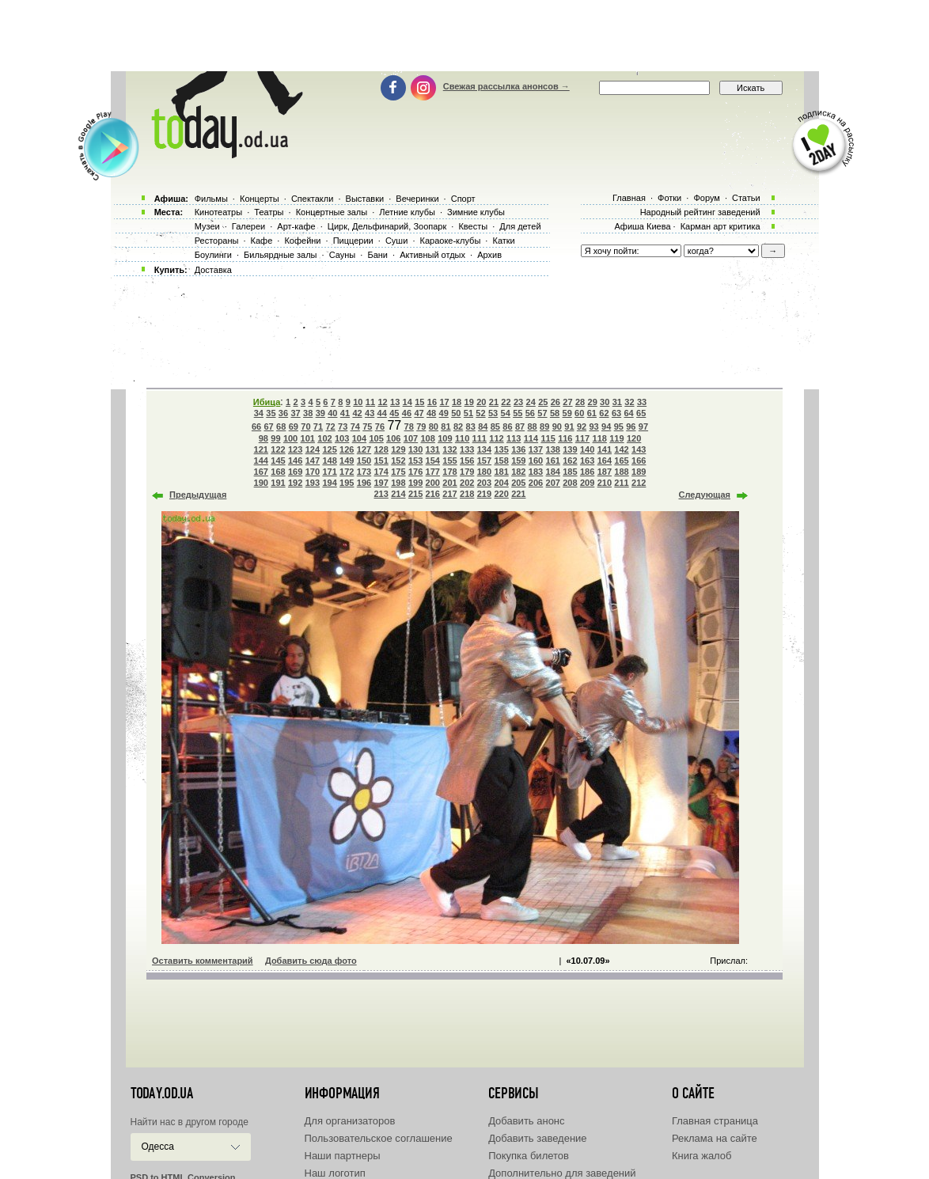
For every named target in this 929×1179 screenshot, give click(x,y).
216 (433, 494)
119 (616, 438)
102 (324, 438)
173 (364, 471)
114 (531, 438)
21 (494, 402)
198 (398, 482)
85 (495, 426)
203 (484, 482)
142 (621, 449)
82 (458, 426)
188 (621, 471)
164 (604, 460)
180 (484, 471)
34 (259, 413)
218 (467, 494)
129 (398, 449)
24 (531, 402)
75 (367, 426)
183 (536, 471)
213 (381, 494)
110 (462, 438)
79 (421, 426)
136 (518, 449)
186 (587, 471)
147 (312, 460)
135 (501, 449)
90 (557, 426)
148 (329, 460)
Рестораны (217, 240)
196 (364, 482)
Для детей (519, 226)
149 (346, 460)
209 (587, 482)
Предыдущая (197, 494)
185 (570, 471)
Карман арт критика (720, 226)
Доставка (213, 270)
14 (407, 402)
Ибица (266, 402)
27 (567, 402)
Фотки (669, 198)
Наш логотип (335, 1173)
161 (553, 460)
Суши (396, 240)
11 (370, 402)
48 (431, 413)
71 (318, 426)
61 (592, 413)
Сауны (342, 255)
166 (638, 460)
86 (507, 426)
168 (278, 471)
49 (444, 413)
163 (587, 460)
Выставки (365, 198)
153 (415, 460)
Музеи (207, 226)
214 (398, 494)
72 (330, 426)
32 (629, 402)
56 (530, 413)
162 (570, 460)
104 (359, 438)
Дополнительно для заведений (561, 1173)
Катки (503, 240)
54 (505, 413)
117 (582, 438)
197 (381, 482)
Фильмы (211, 198)
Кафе (262, 240)
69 (293, 426)
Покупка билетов (528, 1156)
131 (433, 449)
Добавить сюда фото (311, 960)
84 (482, 426)
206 (536, 482)
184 (553, 471)
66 (256, 426)
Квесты (472, 226)
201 (449, 482)
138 (553, 449)
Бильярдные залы (280, 255)
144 (261, 460)
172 (346, 471)
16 (432, 402)
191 (278, 482)
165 (621, 460)
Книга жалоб (702, 1156)
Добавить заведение (537, 1138)
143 (638, 449)
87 (520, 426)
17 (444, 402)
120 (634, 438)
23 (518, 402)
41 (345, 413)
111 (479, 438)
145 (278, 460)
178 (449, 471)
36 (283, 413)
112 (496, 438)
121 (261, 449)
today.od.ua (162, 1093)
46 (406, 413)
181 (501, 471)
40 (332, 413)
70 (305, 426)
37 (295, 413)
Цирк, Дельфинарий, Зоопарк (387, 226)
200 (433, 482)
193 (312, 482)
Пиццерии (353, 240)
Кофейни (302, 240)
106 (393, 438)
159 (518, 460)
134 (484, 449)
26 (555, 402)
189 (638, 471)
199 (415, 482)
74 (355, 426)
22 (505, 402)
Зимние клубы (476, 212)
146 (295, 460)
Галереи (248, 226)
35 (270, 413)
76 (380, 426)
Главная (629, 198)
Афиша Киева (642, 226)
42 (357, 413)
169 (295, 471)
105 (376, 438)
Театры (268, 212)
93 (593, 426)
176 (415, 471)
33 (642, 402)
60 (579, 413)
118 (600, 438)
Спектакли (312, 198)
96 (630, 426)
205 (518, 482)
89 (544, 426)
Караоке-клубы (450, 240)
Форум (706, 198)
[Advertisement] (464, 35)
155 (449, 460)
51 (468, 413)
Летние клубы (407, 212)
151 (381, 460)
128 (381, 449)
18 (456, 402)
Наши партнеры (343, 1156)
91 (569, 426)
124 (312, 449)
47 (418, 413)
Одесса (158, 1146)
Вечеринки (417, 198)
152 (398, 460)
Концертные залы (331, 212)
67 (268, 426)
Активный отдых (432, 255)
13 (395, 402)
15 (419, 402)
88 (532, 426)
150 (364, 460)
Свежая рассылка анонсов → (506, 86)
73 (342, 426)
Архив (489, 255)
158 (501, 460)
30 (604, 402)
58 (554, 413)
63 (616, 413)
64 (628, 413)
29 (592, 402)
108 (428, 438)
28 (580, 402)
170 (312, 471)
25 (543, 402)
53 (493, 413)
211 (621, 482)
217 (449, 494)
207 (553, 482)
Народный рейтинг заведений (700, 212)
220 (501, 494)
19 (469, 402)
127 (364, 449)
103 (342, 438)
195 (346, 482)
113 (513, 438)
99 (275, 438)
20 (481, 402)
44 (382, 413)
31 (617, 402)
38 (308, 413)
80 (433, 426)
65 (641, 413)
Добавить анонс (526, 1121)
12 (382, 402)
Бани (377, 255)
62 (604, 413)
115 (547, 438)
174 (381, 471)
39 (320, 413)
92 (581, 426)
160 (536, 460)
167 (261, 471)
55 (517, 413)
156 (467, 460)
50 (456, 413)
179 (467, 471)
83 (471, 426)
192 (295, 482)
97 (643, 426)
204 (501, 482)
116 (565, 438)
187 (604, 471)
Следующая (704, 494)
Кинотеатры (218, 212)
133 (467, 449)
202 (467, 482)
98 (263, 438)
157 (484, 460)
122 (278, 449)
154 (433, 460)
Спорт (463, 198)
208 (570, 482)
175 (398, 471)
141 (604, 449)
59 (567, 413)
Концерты (259, 198)
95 (619, 426)
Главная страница (715, 1121)
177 (433, 471)
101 (308, 438)
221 (518, 494)
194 (329, 482)
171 (329, 471)
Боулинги (213, 255)
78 (409, 426)
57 (542, 413)
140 (587, 449)
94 (606, 426)
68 (281, 426)
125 (329, 449)
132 (449, 449)
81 (445, 426)
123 (295, 449)
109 (445, 438)
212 (638, 482)
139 (570, 449)
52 (480, 413)
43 (369, 413)
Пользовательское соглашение (379, 1138)
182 (518, 471)
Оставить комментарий (202, 960)
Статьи (746, 198)
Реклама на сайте (714, 1138)
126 (346, 449)
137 (536, 449)
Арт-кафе (296, 226)
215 (415, 494)
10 (357, 402)
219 (484, 494)
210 (604, 482)
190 (261, 482)
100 (290, 438)
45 (394, 413)
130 (415, 449)
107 (411, 438)
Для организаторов (350, 1121)
